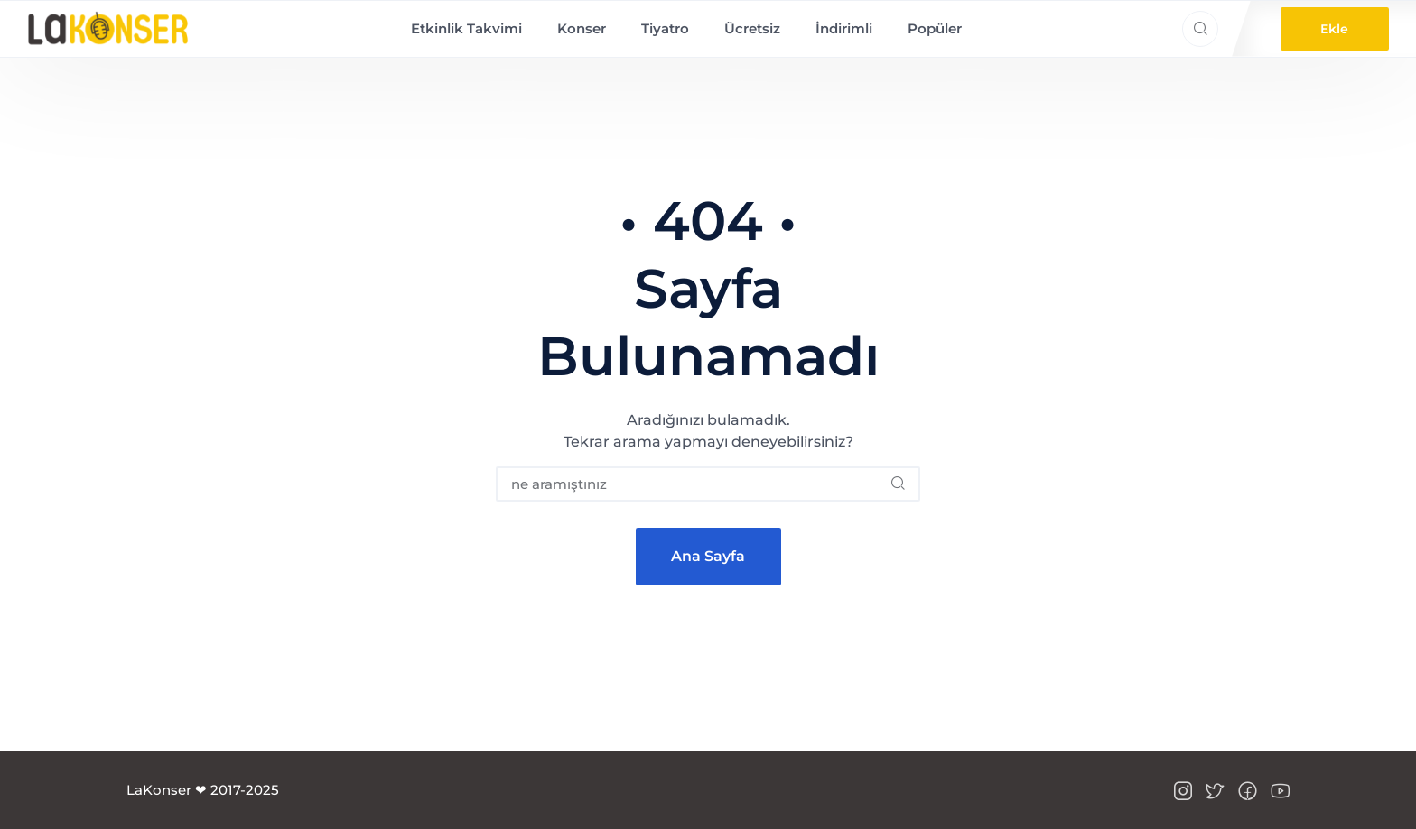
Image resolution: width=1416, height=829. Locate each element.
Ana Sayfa (708, 556)
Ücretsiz (752, 28)
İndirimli (843, 28)
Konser (581, 28)
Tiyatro (665, 28)
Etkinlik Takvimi (466, 28)
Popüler (935, 28)
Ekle (1334, 29)
